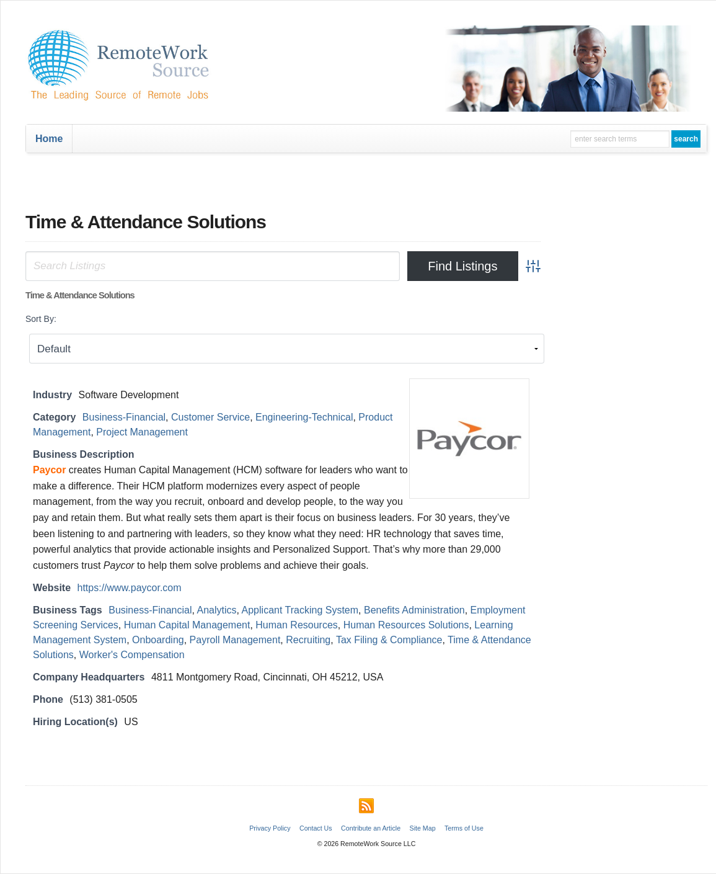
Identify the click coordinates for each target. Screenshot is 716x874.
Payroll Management (235, 640)
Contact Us (315, 828)
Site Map (423, 828)
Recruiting (308, 640)
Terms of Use (464, 828)
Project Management (142, 432)
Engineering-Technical (304, 417)
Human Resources (296, 625)
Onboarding (158, 640)
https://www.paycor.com (129, 587)
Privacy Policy (269, 828)
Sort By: (40, 319)
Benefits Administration (414, 610)
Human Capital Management (187, 625)
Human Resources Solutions (406, 625)
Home (49, 138)
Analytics (217, 610)
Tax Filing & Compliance (389, 640)
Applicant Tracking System (300, 610)
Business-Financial (124, 417)
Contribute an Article (370, 828)
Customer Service (210, 417)
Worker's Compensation (132, 654)
